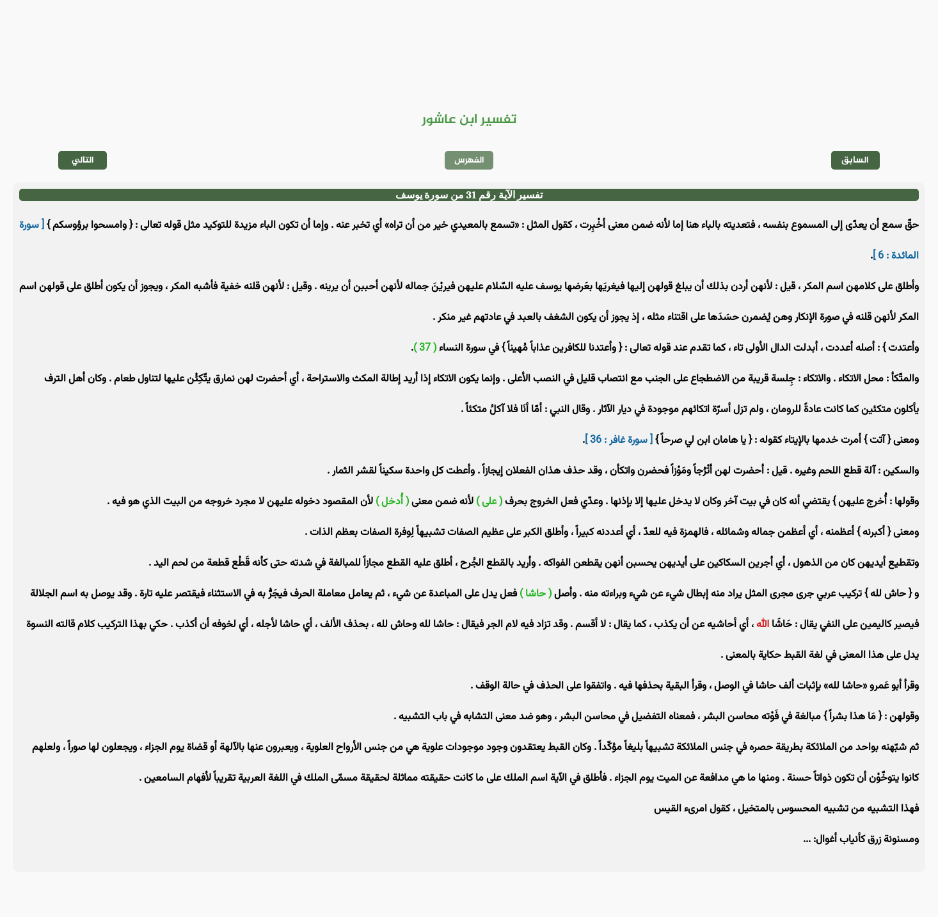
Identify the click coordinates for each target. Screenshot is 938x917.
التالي (83, 160)
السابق (855, 160)
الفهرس (469, 160)
